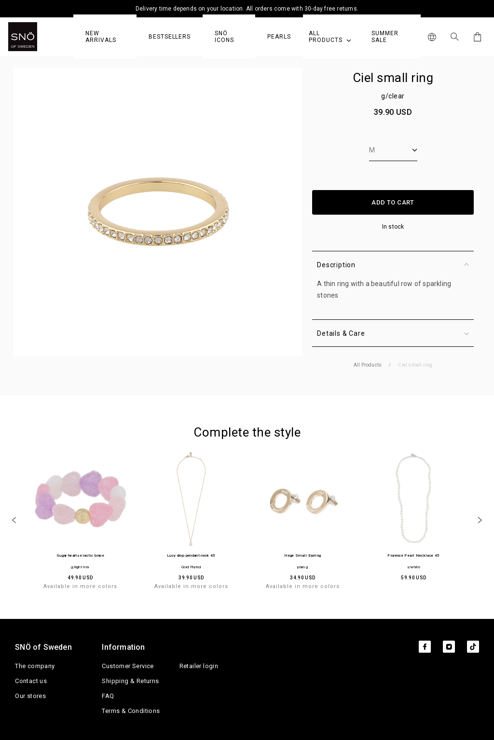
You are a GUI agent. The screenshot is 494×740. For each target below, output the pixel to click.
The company (35, 666)
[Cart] (476, 37)
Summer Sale (384, 36)
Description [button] (393, 265)
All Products (330, 36)
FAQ (108, 695)
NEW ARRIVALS (100, 36)
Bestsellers (170, 36)
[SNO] (40, 36)
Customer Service (127, 666)
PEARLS (279, 36)
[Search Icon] (454, 37)
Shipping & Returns (130, 681)
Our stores (30, 695)
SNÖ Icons (224, 36)
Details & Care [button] (393, 333)
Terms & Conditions (131, 710)
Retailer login (199, 666)
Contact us (31, 681)
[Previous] (14, 520)
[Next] (480, 520)
